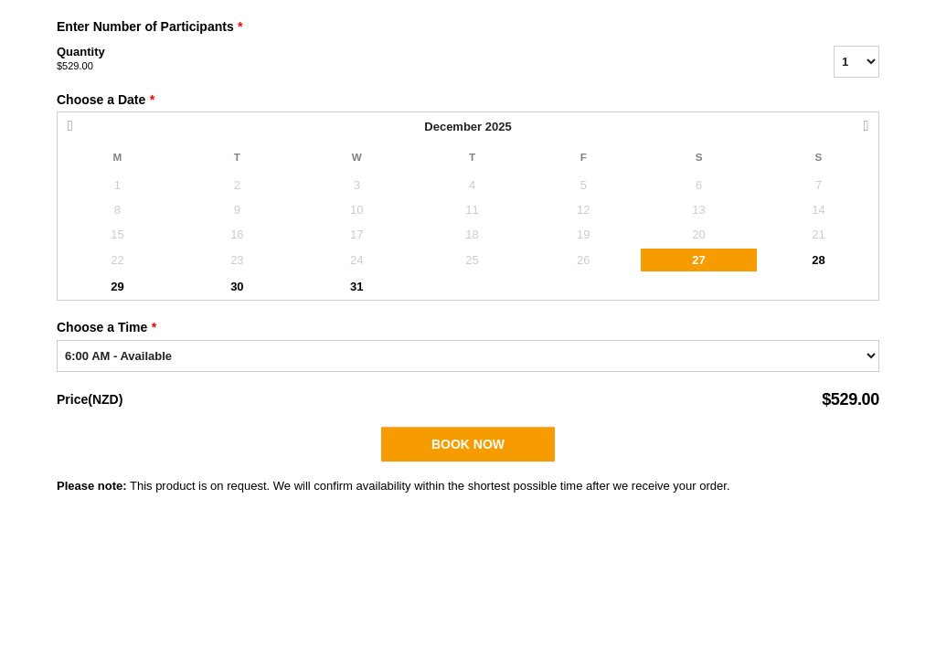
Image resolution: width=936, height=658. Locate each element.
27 (698, 260)
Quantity (422, 59)
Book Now (468, 444)
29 (117, 286)
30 (236, 286)
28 (818, 260)
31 (356, 286)
